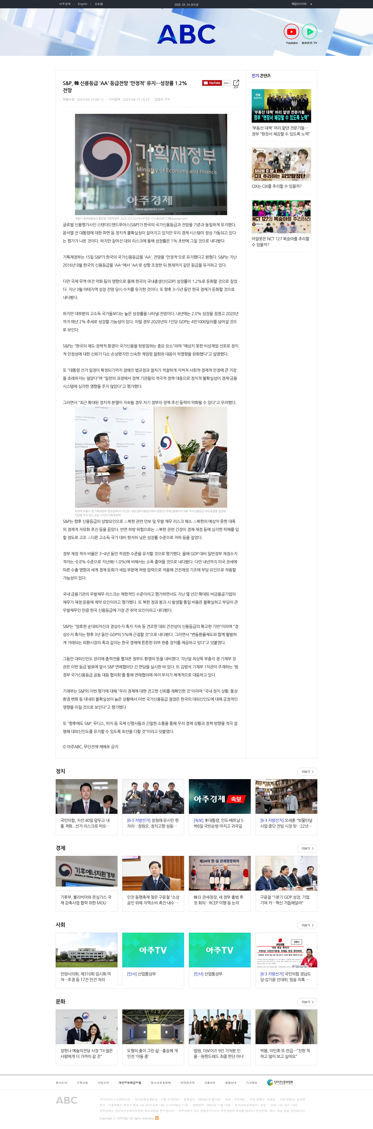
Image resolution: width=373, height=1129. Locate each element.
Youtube (291, 34)
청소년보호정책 (161, 1083)
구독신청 (82, 1083)
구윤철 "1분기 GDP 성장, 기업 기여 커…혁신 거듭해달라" (284, 900)
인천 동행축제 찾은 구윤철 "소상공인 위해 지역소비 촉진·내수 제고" (153, 900)
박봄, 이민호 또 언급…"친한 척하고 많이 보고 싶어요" (285, 1053)
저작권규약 (187, 1083)
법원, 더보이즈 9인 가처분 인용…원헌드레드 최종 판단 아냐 (218, 1053)
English (82, 4)
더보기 (307, 772)
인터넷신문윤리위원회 (280, 1082)
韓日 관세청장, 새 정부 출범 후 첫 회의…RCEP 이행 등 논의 (218, 900)
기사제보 (251, 1083)
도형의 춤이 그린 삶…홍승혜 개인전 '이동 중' (152, 1053)
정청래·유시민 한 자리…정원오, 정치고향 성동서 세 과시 (153, 823)
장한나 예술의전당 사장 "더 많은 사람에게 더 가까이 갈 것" (86, 1053)
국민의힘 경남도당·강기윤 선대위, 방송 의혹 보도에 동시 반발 (285, 977)
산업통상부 (141, 974)
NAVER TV (309, 34)
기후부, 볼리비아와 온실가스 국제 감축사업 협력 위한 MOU (85, 900)
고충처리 (210, 1083)
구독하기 (216, 83)
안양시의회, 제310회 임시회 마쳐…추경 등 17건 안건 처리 (85, 977)
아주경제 (65, 4)
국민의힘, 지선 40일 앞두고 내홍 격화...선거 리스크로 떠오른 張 (85, 823)
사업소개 (103, 1083)
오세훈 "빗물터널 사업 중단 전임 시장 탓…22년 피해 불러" (286, 823)
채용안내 (230, 1083)
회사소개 (61, 1083)
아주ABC (186, 34)
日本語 (98, 4)
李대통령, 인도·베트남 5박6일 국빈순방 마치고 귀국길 (218, 823)
